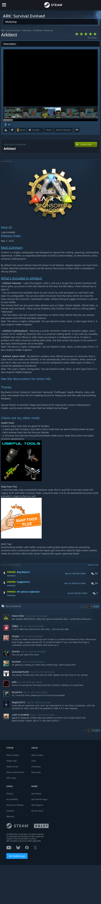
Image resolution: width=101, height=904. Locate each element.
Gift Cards (11, 778)
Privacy (9, 793)
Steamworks (12, 766)
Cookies (10, 810)
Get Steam (36, 793)
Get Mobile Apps (17, 856)
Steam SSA (11, 760)
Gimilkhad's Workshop (43, 30)
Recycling (36, 772)
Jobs (33, 760)
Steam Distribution (15, 772)
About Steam (12, 755)
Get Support (37, 805)
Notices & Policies (15, 805)
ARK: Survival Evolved (10, 30)
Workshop (26, 30)
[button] (32, 112)
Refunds (10, 816)
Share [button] (48, 130)
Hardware (36, 766)
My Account (37, 810)
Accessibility (12, 799)
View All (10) (93, 565)
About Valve (37, 755)
